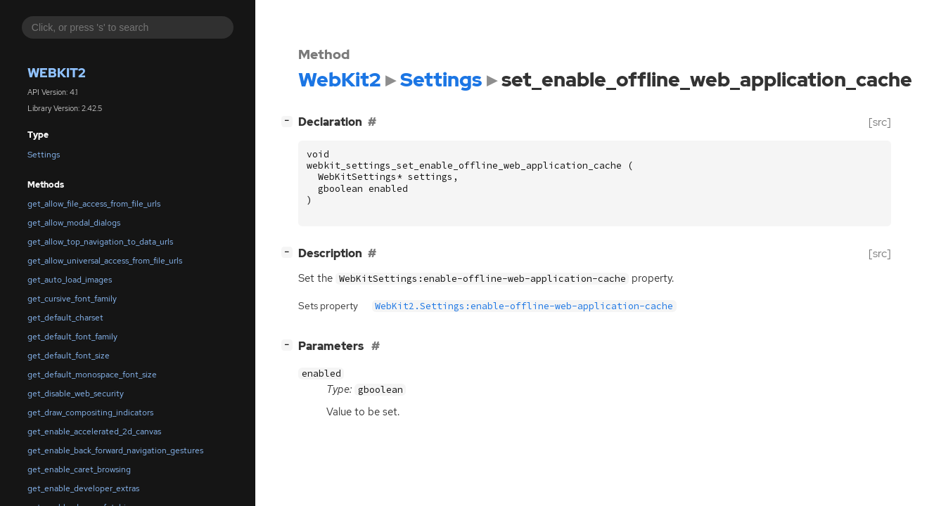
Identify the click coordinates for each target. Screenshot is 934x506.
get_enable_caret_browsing (79, 469)
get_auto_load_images (69, 279)
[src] (880, 122)
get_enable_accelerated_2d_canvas (94, 431)
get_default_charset (65, 317)
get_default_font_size (68, 355)
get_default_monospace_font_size (92, 374)
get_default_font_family (72, 336)
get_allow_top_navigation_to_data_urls (100, 241)
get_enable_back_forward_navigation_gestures (115, 450)
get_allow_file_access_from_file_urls (93, 203)
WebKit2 (56, 73)
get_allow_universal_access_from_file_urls (104, 260)
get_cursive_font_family (72, 298)
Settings (43, 154)
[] (289, 120)
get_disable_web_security (75, 393)
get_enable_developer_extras (83, 488)
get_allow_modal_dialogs (73, 222)
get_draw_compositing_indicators (90, 412)
